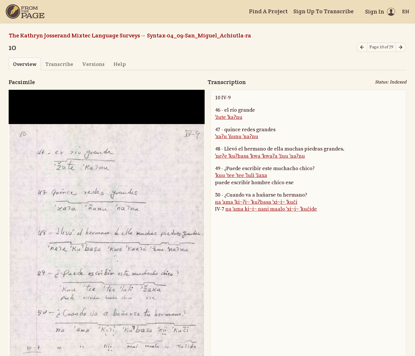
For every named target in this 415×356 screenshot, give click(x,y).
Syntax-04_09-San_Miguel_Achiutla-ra (199, 35)
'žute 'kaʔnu (228, 117)
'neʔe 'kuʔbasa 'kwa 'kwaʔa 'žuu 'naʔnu (260, 156)
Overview (24, 64)
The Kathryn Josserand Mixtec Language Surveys (74, 35)
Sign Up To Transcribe (323, 11)
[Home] (25, 11)
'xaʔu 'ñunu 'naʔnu (236, 136)
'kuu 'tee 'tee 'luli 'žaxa (241, 175)
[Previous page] (361, 47)
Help (120, 64)
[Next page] (400, 47)
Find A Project (268, 11)
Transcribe (59, 64)
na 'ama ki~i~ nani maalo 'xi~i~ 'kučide (271, 209)
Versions (93, 64)
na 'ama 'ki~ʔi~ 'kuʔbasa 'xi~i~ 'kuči (256, 202)
